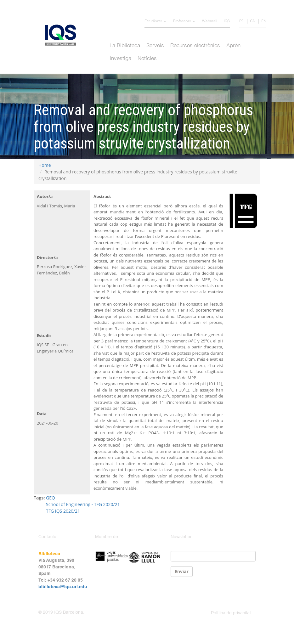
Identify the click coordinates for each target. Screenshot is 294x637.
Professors (184, 21)
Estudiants (155, 21)
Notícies (147, 58)
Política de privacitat (231, 613)
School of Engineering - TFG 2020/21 (83, 504)
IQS (227, 21)
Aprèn (233, 45)
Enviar (182, 571)
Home (44, 165)
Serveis (155, 45)
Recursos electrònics (195, 45)
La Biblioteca (125, 45)
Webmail (209, 21)
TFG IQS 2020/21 (63, 511)
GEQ (50, 498)
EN (263, 21)
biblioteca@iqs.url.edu (62, 587)
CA (252, 21)
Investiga (120, 58)
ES (241, 21)
